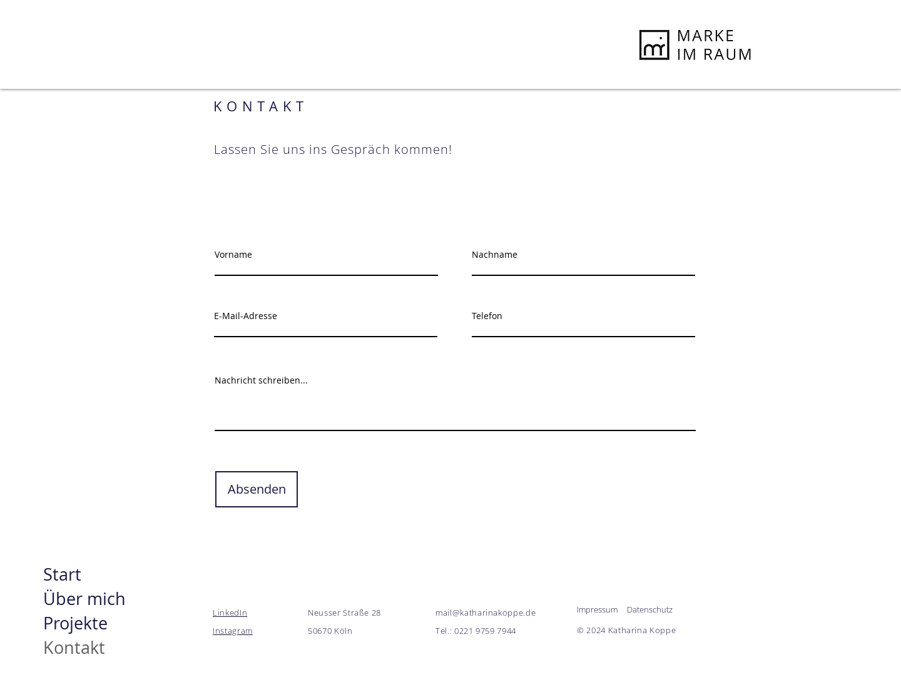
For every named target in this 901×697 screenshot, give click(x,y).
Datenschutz (650, 609)
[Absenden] (256, 489)
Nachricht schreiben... (261, 380)
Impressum (597, 609)
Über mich (84, 599)
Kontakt (74, 647)
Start (62, 574)
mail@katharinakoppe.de (485, 612)
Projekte (75, 623)
